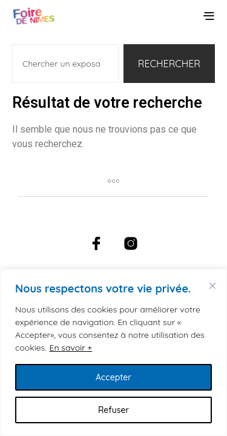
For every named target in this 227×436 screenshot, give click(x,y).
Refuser (113, 410)
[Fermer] (212, 285)
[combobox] (65, 63)
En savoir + (71, 347)
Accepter (113, 377)
